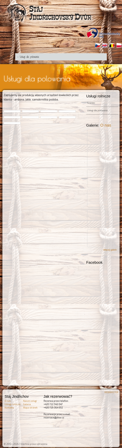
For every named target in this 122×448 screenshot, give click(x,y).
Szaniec (91, 102)
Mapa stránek (30, 406)
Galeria (27, 403)
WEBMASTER (111, 391)
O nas (105, 124)
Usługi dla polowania (97, 109)
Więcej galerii (109, 249)
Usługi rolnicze (13, 403)
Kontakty (9, 406)
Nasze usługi (30, 400)
